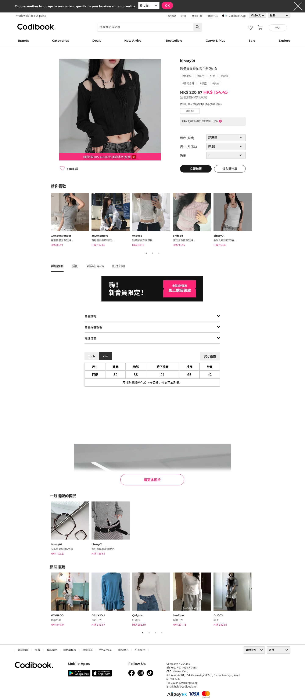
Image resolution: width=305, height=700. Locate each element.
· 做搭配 (171, 16)
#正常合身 (188, 83)
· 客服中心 (212, 16)
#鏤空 (203, 83)
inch (92, 356)
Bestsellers (174, 40)
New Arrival (133, 40)
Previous (48, 220)
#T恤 (212, 76)
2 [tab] (152, 253)
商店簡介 (23, 650)
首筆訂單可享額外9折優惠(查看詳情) (201, 104)
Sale (252, 40)
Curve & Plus (215, 40)
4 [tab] (162, 633)
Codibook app (237, 16)
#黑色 (200, 76)
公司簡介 (140, 650)
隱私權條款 (69, 650)
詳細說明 (57, 266)
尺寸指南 (210, 356)
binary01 (187, 61)
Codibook (36, 26)
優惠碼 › (190, 111)
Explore (284, 40)
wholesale (105, 650)
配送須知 (118, 266)
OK (167, 5)
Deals (96, 40)
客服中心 (123, 650)
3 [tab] (159, 253)
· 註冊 (183, 16)
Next (257, 220)
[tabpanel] (71, 220)
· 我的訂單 (196, 16)
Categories (60, 40)
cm (105, 356)
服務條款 (52, 650)
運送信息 (88, 650)
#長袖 (215, 83)
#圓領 (224, 76)
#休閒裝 (187, 76)
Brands (23, 40)
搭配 (75, 266)
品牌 (37, 650)
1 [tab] (146, 253)
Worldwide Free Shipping (31, 16)
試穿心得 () (95, 266)
